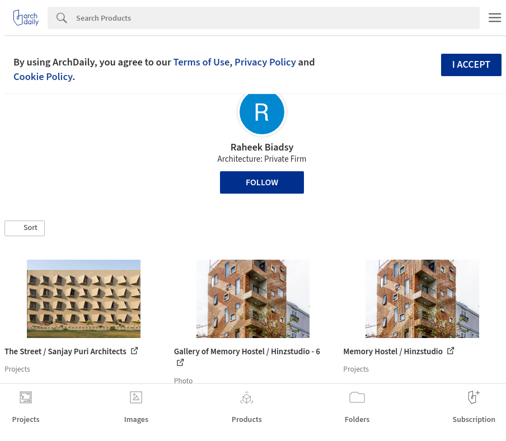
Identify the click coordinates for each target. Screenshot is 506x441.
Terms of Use (201, 62)
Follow (262, 182)
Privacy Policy (265, 62)
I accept (471, 65)
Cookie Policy (42, 76)
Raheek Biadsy (262, 147)
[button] (24, 228)
